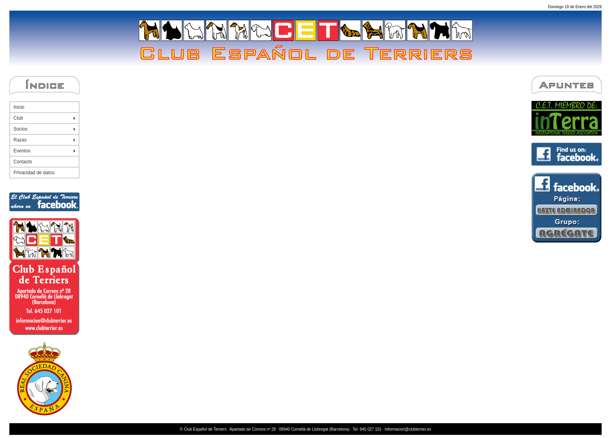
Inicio (19, 107)
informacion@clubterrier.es (408, 429)
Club (18, 118)
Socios (21, 129)
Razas (20, 140)
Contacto (23, 161)
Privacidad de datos (34, 172)
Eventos (22, 151)
